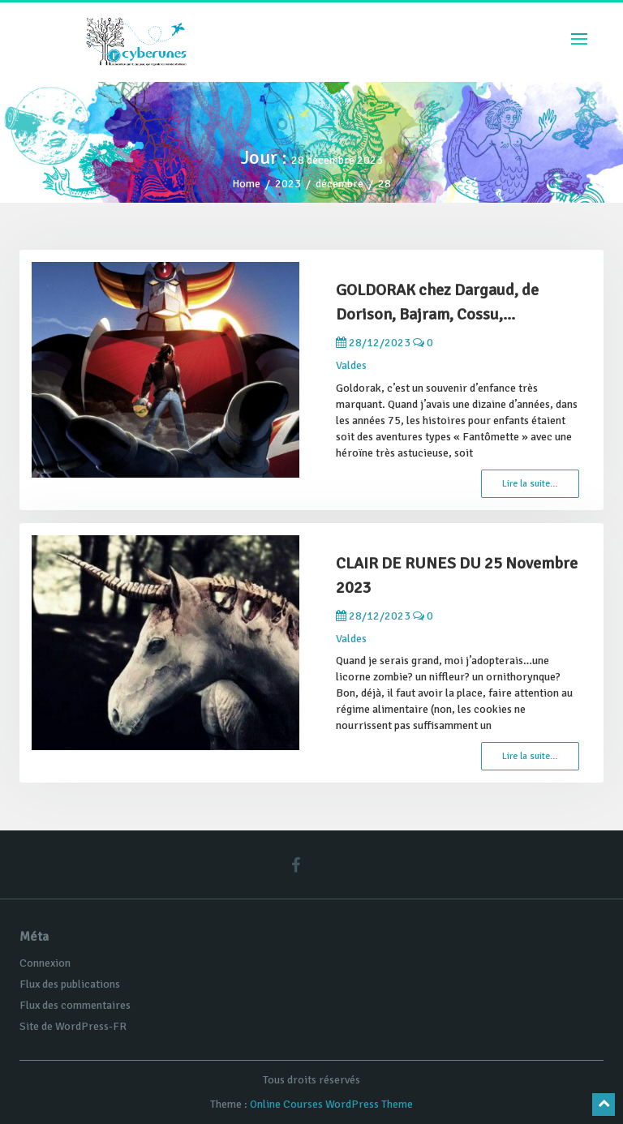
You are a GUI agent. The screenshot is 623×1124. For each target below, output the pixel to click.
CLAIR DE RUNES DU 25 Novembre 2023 (457, 575)
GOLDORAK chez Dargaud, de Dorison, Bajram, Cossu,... (437, 302)
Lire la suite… (530, 484)
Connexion (45, 963)
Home (246, 184)
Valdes (351, 365)
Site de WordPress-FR (73, 1026)
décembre (339, 184)
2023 (288, 184)
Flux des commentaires (75, 1005)
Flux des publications (69, 984)
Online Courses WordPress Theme (331, 1104)
